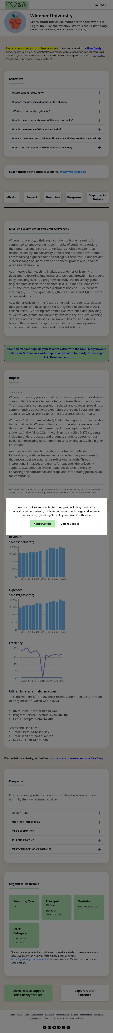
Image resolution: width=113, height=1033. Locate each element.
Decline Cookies (70, 523)
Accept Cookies (42, 523)
